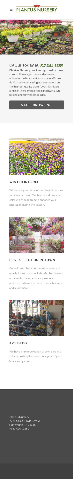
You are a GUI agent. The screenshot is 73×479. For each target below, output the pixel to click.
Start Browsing (36, 105)
